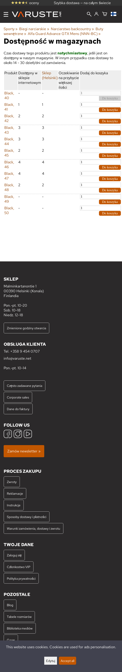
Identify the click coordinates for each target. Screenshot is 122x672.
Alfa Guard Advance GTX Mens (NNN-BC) (64, 33)
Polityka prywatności (21, 578)
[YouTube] (28, 434)
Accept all (67, 661)
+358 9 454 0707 (25, 351)
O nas (11, 640)
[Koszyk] (104, 14)
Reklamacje (15, 493)
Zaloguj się (14, 555)
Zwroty (12, 482)
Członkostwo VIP (18, 567)
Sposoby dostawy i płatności (26, 517)
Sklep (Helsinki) (50, 75)
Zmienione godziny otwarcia (26, 328)
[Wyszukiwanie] (89, 14)
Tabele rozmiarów (19, 616)
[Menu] (6, 14)
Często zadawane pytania (24, 385)
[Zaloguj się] (96, 14)
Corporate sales (18, 397)
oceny (25, 2)
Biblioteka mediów (20, 628)
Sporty (11, 29)
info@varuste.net (17, 358)
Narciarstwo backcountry (72, 29)
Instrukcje (14, 505)
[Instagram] (18, 434)
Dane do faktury (18, 409)
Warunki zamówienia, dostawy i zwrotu (33, 528)
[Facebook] (8, 434)
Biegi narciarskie (34, 29)
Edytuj (50, 661)
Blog (10, 605)
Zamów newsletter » (24, 451)
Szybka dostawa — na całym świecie (82, 2)
